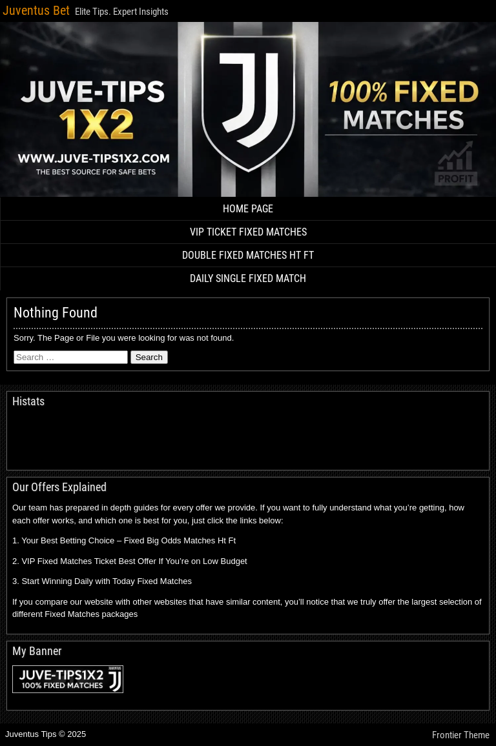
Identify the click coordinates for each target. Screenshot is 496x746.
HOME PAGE (248, 209)
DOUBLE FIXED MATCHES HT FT (248, 255)
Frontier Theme (461, 735)
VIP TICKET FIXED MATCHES (248, 232)
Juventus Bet (36, 10)
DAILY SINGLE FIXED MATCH (248, 278)
